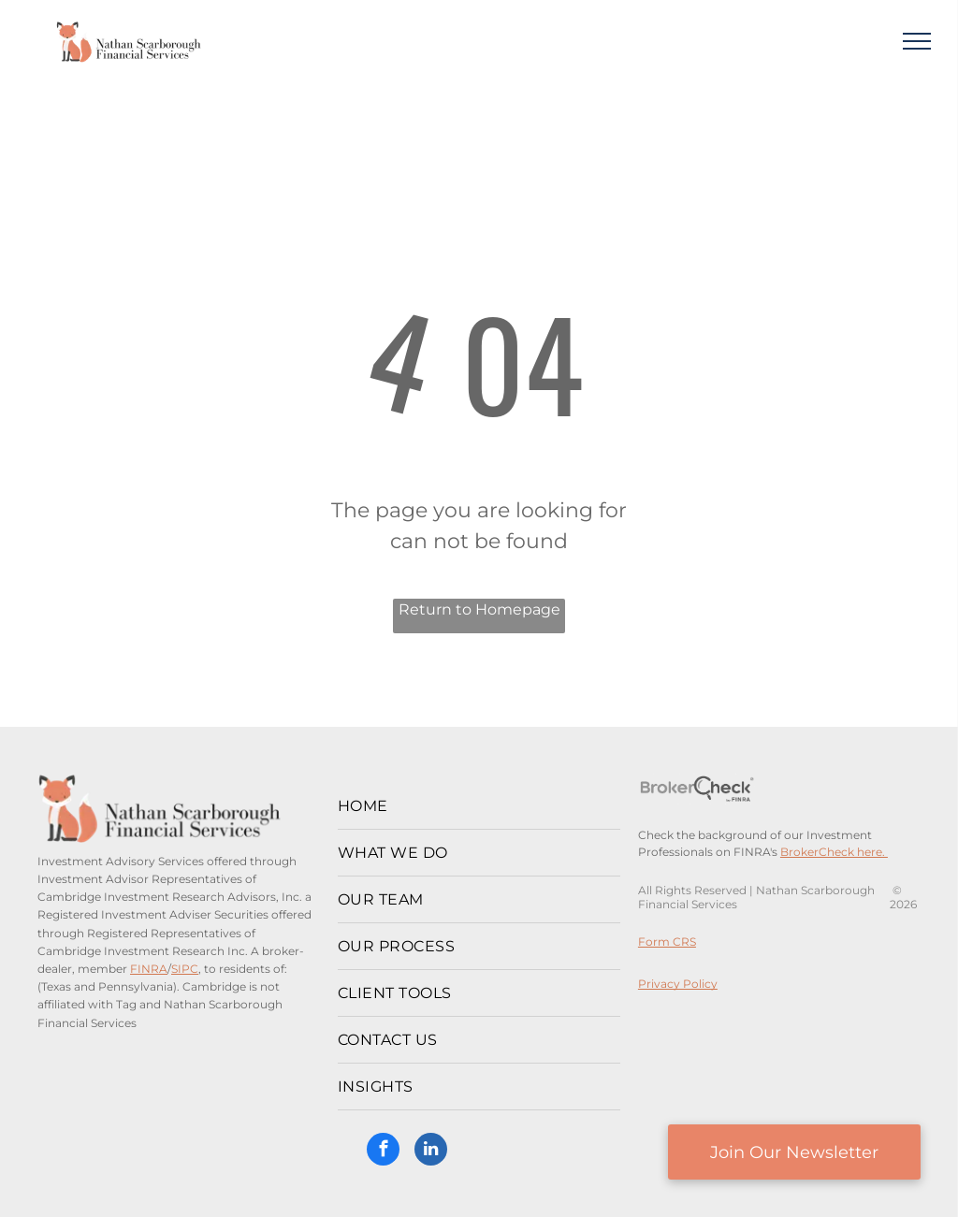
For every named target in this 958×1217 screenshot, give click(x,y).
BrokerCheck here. (834, 852)
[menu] (917, 41)
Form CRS (667, 941)
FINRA (148, 969)
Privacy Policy (678, 984)
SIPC (184, 969)
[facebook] (383, 1151)
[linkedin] (430, 1151)
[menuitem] (479, 806)
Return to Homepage (479, 609)
